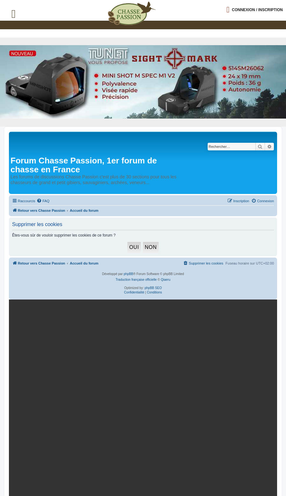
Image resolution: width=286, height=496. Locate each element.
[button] (281, 5)
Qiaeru (165, 279)
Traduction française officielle (136, 279)
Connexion (257, 10)
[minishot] (143, 82)
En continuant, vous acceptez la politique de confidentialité (220, 381)
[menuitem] (43, 201)
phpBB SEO (153, 288)
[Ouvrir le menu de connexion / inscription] (254, 10)
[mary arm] (142, 347)
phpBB (128, 274)
